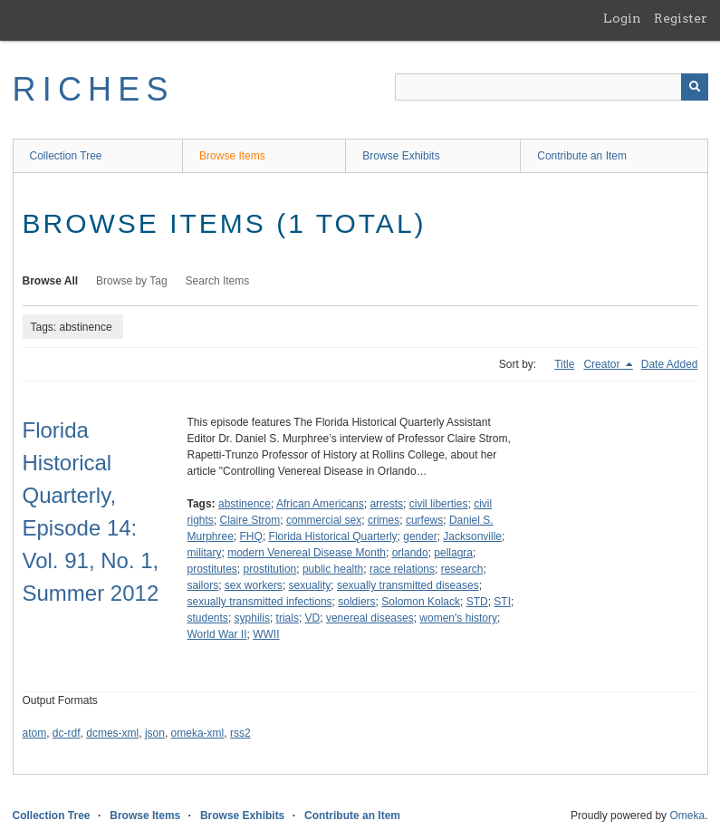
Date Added (669, 364)
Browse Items (232, 156)
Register (680, 18)
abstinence (244, 503)
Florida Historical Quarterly (333, 536)
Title (564, 364)
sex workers (254, 585)
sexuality (310, 585)
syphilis (252, 618)
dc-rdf (67, 733)
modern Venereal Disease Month (306, 552)
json (155, 733)
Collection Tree (66, 156)
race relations (402, 569)
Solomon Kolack (420, 601)
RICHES (94, 89)
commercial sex (323, 520)
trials (287, 618)
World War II (217, 634)
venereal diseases (370, 618)
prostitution (270, 569)
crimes (383, 520)
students (207, 618)
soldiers (356, 601)
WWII (266, 634)
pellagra (453, 552)
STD (477, 601)
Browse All (51, 281)
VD (313, 618)
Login (622, 18)
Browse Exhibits (400, 156)
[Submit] (694, 87)
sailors (203, 585)
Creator (602, 364)
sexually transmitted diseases (408, 585)
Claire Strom (250, 520)
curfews (424, 520)
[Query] (551, 87)
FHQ (251, 536)
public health (332, 569)
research (462, 569)
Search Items (218, 281)
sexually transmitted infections (259, 601)
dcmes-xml (112, 733)
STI (502, 601)
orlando (410, 552)
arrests (386, 503)
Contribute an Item (582, 156)
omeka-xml (198, 733)
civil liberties (438, 503)
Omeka (687, 815)
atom (35, 733)
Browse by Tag (132, 281)
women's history (458, 618)
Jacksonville (472, 536)
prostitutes (212, 569)
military (204, 552)
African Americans (320, 503)
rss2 (240, 733)
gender (420, 536)
